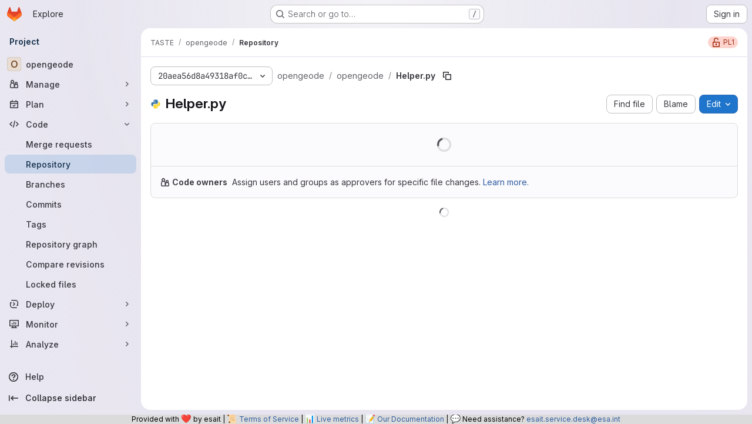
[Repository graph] (70, 244)
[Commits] (70, 204)
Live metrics (338, 419)
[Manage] (70, 84)
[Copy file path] (447, 75)
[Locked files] (70, 284)
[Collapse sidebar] (70, 398)
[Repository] (70, 164)
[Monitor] (70, 324)
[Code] (70, 124)
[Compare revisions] (70, 264)
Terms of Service (269, 419)
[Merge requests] (70, 144)
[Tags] (70, 224)
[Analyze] (70, 344)
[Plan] (70, 104)
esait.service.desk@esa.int (573, 419)
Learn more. (506, 182)
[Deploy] (70, 304)
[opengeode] (70, 64)
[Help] (70, 377)
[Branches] (70, 184)
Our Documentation (410, 419)
